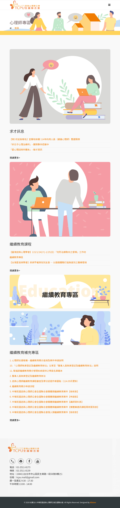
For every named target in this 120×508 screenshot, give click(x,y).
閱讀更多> (15, 157)
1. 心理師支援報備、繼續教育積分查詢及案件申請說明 (36, 360)
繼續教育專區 (16, 257)
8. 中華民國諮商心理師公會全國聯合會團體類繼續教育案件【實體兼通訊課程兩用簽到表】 (54, 407)
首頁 (17, 28)
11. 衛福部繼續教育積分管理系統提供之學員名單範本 (36, 370)
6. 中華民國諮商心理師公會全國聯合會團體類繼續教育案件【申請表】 (44, 396)
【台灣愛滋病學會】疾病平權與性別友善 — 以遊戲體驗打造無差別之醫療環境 (48, 262)
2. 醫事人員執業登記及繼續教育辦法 (28, 376)
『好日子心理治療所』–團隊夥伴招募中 (29, 144)
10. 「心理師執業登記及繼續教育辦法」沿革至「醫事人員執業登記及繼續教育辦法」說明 (54, 365)
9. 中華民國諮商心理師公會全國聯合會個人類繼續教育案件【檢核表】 (44, 412)
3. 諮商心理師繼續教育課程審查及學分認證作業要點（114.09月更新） (44, 381)
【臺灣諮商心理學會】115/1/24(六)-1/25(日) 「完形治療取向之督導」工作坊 (48, 252)
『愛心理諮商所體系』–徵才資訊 (26, 149)
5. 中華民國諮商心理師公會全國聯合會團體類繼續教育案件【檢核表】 (44, 391)
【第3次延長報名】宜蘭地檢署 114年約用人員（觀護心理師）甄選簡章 (45, 139)
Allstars (93, 502)
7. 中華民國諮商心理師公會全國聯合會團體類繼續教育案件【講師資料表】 (47, 401)
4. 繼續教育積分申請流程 (22, 386)
